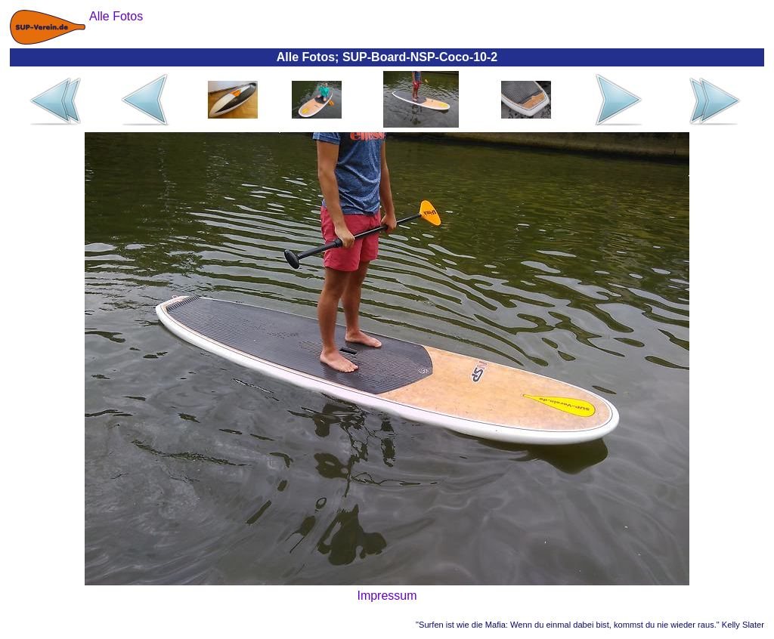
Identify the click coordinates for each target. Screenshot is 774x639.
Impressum (386, 595)
